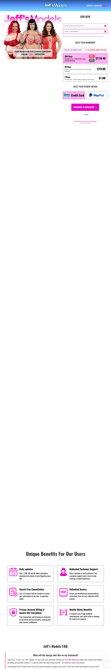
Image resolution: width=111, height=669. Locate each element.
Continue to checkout (85, 107)
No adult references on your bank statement (85, 121)
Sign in (104, 5)
